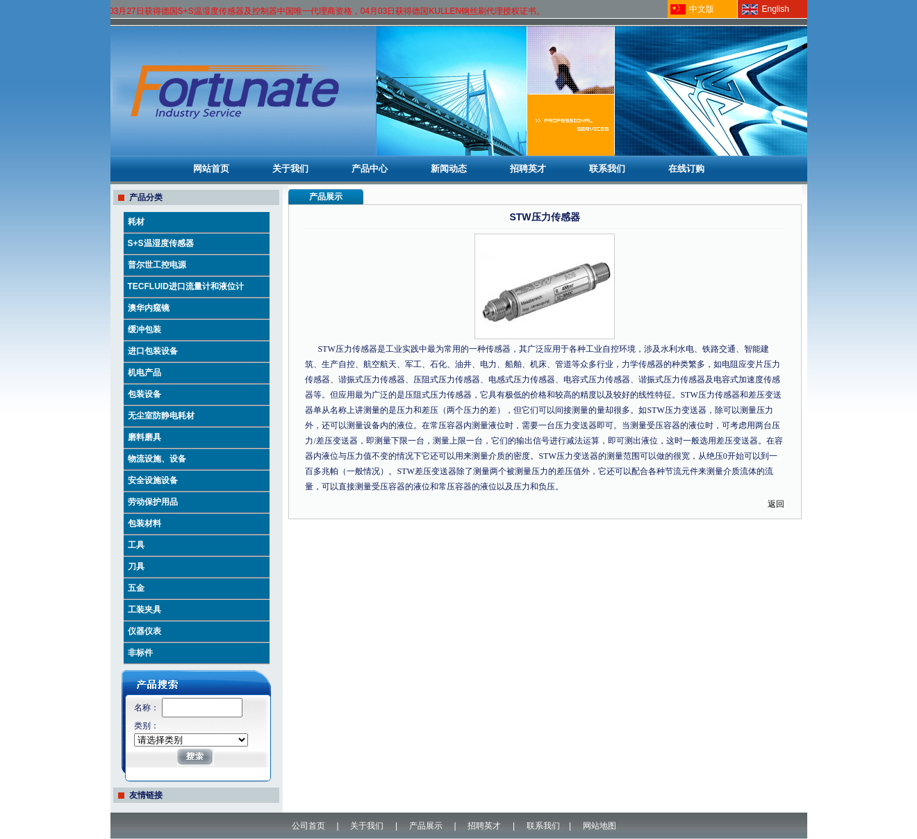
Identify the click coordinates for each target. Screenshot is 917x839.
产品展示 (426, 826)
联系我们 (607, 168)
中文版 (701, 9)
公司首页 (308, 826)
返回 (776, 504)
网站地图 (599, 826)
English (775, 9)
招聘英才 (528, 168)
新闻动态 (449, 168)
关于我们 (290, 168)
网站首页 (211, 168)
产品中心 (370, 168)
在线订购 (686, 168)
